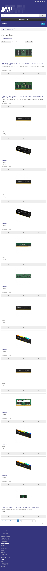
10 (25, 520)
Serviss (2, 532)
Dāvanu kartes (4, 554)
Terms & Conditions (5, 539)
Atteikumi (3, 547)
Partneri (3, 556)
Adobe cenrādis (4, 541)
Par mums (3, 535)
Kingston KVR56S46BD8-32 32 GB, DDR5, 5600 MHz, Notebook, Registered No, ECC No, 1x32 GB (22, 63)
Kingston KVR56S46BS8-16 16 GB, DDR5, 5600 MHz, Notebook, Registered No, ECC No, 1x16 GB (22, 96)
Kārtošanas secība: (6, 41)
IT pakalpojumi (4, 533)
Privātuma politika (5, 538)
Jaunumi (3, 566)
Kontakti (3, 545)
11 (28, 520)
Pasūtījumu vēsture (5, 563)
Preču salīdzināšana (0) (7, 38)
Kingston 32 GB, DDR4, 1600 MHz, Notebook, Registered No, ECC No (20, 507)
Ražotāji (3, 552)
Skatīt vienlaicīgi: (29, 41)
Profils (2, 561)
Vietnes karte (4, 548)
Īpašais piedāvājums (5, 557)
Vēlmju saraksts (4, 564)
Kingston (4, 129)
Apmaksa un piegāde (5, 536)
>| (34, 520)
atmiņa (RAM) (10, 29)
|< (2, 520)
